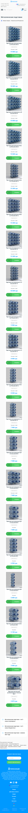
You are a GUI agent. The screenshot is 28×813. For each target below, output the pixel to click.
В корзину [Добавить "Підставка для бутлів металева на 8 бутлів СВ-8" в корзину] (17, 567)
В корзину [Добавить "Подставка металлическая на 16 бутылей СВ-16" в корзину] (17, 260)
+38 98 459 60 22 (22, 4)
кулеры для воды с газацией (6, 745)
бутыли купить (4, 747)
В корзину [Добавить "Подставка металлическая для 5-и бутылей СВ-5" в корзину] (17, 601)
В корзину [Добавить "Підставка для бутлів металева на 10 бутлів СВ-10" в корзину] (17, 397)
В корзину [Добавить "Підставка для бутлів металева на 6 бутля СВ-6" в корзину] (17, 636)
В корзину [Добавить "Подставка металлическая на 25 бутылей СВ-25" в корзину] (17, 90)
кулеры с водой (4, 746)
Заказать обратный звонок (14, 762)
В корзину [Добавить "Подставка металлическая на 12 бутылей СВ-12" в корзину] (17, 362)
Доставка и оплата (14, 791)
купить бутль (16, 745)
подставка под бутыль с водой (15, 746)
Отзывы (14, 796)
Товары (14, 789)
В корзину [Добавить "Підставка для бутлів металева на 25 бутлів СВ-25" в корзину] (17, 55)
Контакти (14, 801)
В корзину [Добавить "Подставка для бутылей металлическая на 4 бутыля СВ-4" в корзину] (17, 705)
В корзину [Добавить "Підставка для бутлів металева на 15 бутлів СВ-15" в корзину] (17, 192)
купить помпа (23, 745)
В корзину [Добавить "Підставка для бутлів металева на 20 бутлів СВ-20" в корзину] (17, 158)
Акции (14, 794)
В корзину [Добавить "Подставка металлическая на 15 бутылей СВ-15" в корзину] (17, 294)
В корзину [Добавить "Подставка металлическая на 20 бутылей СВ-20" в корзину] (17, 124)
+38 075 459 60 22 (21, 5)
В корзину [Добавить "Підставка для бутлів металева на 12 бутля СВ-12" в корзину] (17, 329)
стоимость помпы (4, 743)
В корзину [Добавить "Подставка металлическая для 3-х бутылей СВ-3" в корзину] (17, 669)
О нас (14, 798)
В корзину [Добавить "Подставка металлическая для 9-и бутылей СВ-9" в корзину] (17, 499)
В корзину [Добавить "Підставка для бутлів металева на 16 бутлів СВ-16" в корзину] (17, 226)
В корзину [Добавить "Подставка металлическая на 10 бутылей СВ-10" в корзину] (17, 431)
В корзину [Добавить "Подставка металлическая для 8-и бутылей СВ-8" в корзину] (17, 464)
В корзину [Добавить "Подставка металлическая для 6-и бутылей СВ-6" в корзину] (17, 533)
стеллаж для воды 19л (14, 743)
